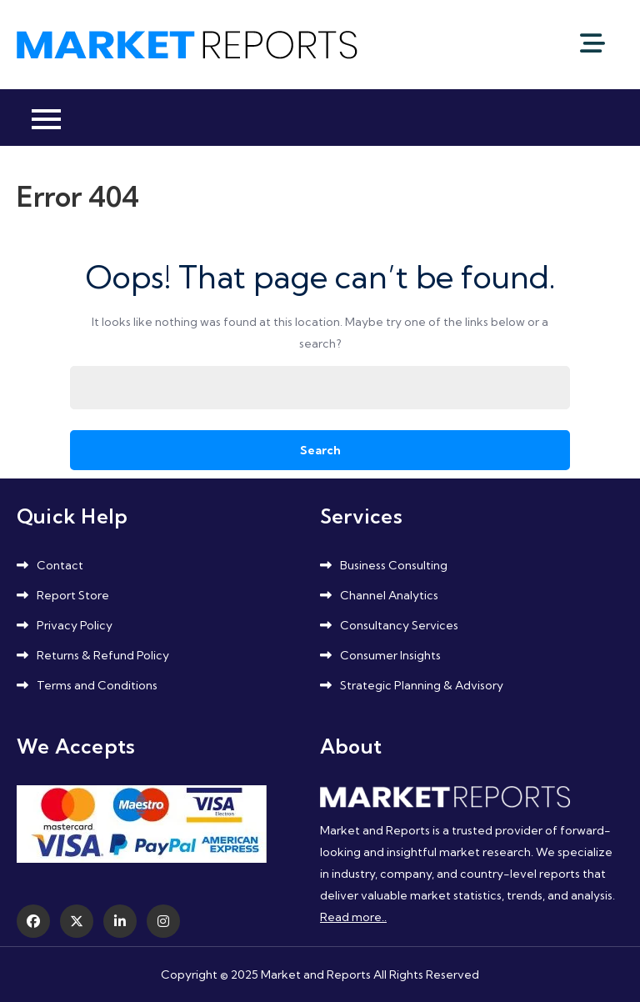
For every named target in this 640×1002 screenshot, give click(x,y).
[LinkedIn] (120, 921)
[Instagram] (163, 921)
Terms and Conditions (97, 685)
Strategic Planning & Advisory (421, 685)
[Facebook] (33, 921)
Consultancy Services (399, 625)
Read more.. (353, 916)
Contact (60, 565)
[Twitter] (76, 921)
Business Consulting (394, 565)
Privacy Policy (74, 625)
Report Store (73, 595)
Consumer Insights (390, 655)
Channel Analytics (389, 595)
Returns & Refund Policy (103, 655)
